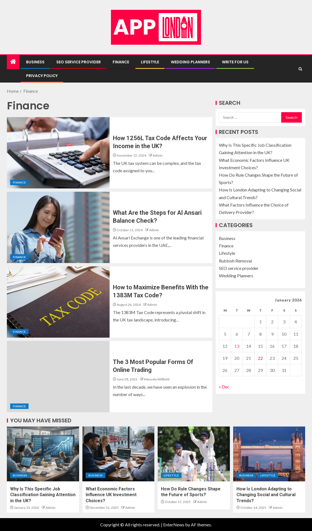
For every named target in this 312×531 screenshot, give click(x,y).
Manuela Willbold (156, 379)
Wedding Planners (190, 62)
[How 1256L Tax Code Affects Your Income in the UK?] (58, 152)
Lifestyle (150, 62)
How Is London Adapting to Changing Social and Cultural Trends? (266, 494)
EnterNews (173, 524)
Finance (121, 62)
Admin (158, 155)
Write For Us (235, 62)
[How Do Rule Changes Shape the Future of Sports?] (194, 454)
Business (35, 62)
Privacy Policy (42, 75)
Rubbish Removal (235, 260)
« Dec (224, 386)
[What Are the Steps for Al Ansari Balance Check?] (58, 227)
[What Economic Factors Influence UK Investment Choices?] (118, 454)
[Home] (13, 62)
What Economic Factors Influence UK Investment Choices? (111, 494)
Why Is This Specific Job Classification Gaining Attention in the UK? (43, 494)
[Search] (300, 69)
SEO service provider (78, 62)
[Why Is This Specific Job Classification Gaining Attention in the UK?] (43, 454)
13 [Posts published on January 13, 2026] (236, 346)
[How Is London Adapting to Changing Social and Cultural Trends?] (269, 454)
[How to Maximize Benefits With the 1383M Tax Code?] (58, 302)
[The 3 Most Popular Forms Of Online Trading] (58, 376)
